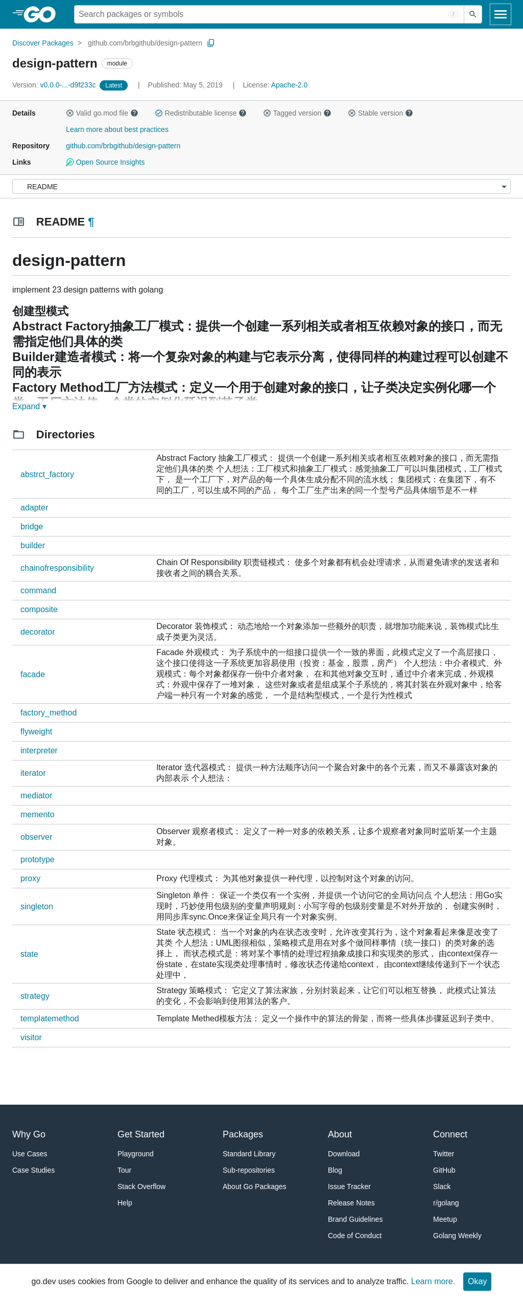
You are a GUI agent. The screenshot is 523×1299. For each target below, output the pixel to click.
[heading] (43, 14)
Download (344, 1154)
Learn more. (433, 1281)
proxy (30, 878)
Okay (477, 1281)
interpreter (39, 750)
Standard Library (249, 1154)
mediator (36, 795)
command (38, 590)
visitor (31, 1037)
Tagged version (297, 113)
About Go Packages (255, 1186)
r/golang (446, 1203)
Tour (124, 1170)
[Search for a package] (269, 14)
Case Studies (33, 1170)
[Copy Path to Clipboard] (211, 43)
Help (124, 1203)
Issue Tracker (349, 1186)
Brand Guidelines (355, 1219)
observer (36, 837)
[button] (70, 113)
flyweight (36, 731)
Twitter (443, 1154)
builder (32, 545)
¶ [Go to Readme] (91, 221)
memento (37, 814)
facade (32, 674)
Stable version (380, 113)
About (340, 1134)
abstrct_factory (47, 474)
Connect (450, 1134)
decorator (37, 632)
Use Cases (29, 1154)
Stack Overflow (141, 1186)
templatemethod (49, 1018)
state (29, 954)
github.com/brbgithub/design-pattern (145, 43)
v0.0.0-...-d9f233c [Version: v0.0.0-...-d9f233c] (55, 85)
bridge (31, 526)
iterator (33, 773)
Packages (243, 1134)
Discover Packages (43, 43)
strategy (35, 996)
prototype (37, 859)
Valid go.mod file (102, 113)
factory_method (48, 712)
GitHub (444, 1170)
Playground (135, 1154)
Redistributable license (201, 113)
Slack (441, 1186)
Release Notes (351, 1203)
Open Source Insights (105, 162)
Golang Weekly (457, 1235)
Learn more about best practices (117, 129)
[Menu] (261, 186)
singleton (36, 906)
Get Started (140, 1134)
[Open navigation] (500, 14)
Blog (335, 1170)
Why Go (28, 1134)
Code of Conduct (355, 1235)
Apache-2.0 (289, 85)
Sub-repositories (249, 1170)
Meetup (445, 1219)
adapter (34, 507)
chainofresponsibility (57, 568)
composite (39, 609)
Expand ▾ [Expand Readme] (29, 406)
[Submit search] (473, 14)
